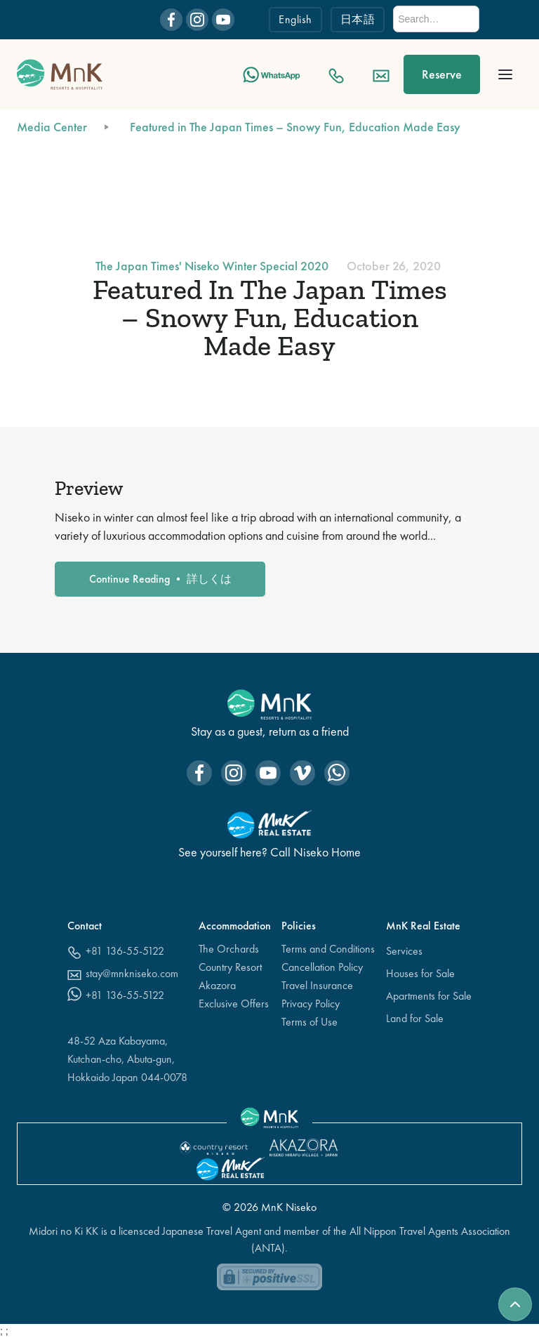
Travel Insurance (317, 985)
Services (404, 950)
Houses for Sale (420, 973)
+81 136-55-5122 (125, 950)
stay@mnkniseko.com (132, 973)
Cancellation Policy (322, 967)
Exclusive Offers (234, 1003)
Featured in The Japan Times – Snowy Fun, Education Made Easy (295, 127)
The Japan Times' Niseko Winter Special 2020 (211, 266)
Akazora (217, 985)
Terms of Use (309, 1021)
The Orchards (229, 948)
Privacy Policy (310, 1003)
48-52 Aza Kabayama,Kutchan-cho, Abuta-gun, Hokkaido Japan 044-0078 (127, 1059)
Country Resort (230, 967)
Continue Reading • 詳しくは (160, 578)
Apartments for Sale (429, 995)
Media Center (52, 127)
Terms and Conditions (328, 948)
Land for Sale (415, 1018)
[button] (505, 74)
